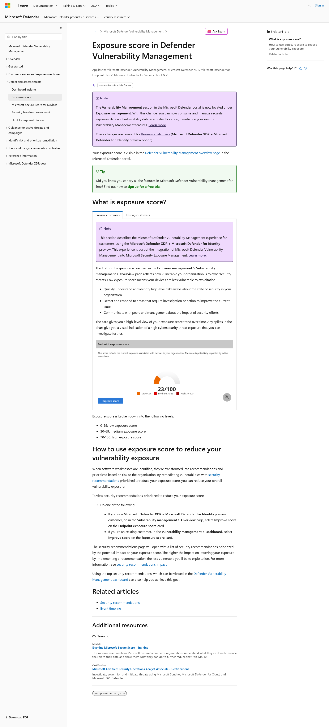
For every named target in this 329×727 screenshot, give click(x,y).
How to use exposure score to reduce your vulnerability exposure (293, 46)
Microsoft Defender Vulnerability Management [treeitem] (29, 48)
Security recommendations (120, 602)
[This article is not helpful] (305, 68)
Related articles (278, 54)
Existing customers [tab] (138, 215)
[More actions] (233, 31)
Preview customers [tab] (107, 215)
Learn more (157, 125)
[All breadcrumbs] (96, 31)
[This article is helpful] (300, 68)
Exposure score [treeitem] (21, 97)
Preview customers (155, 134)
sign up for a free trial (144, 186)
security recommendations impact (142, 564)
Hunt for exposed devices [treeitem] (28, 120)
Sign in (319, 5)
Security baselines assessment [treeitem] (31, 112)
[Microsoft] (7, 5)
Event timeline (110, 608)
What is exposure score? (285, 39)
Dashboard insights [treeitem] (24, 89)
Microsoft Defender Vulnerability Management (133, 31)
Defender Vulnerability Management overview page (182, 152)
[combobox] (33, 37)
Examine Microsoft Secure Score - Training (120, 647)
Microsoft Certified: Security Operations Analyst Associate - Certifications (140, 669)
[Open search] (309, 5)
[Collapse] (60, 28)
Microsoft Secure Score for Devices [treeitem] (34, 105)
